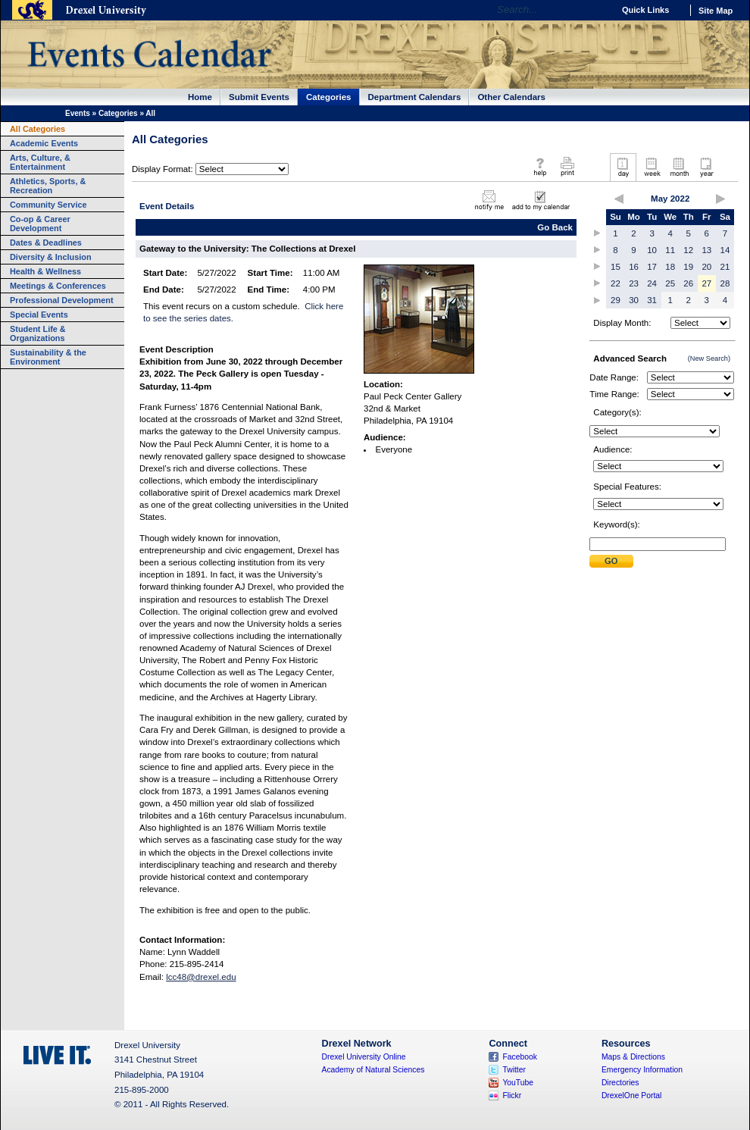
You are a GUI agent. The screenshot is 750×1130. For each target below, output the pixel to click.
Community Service (48, 204)
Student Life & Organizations (38, 333)
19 (688, 266)
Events (77, 113)
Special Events (39, 314)
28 (725, 283)
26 (688, 283)
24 (652, 283)
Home (200, 97)
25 (670, 283)
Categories (329, 97)
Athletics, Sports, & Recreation (48, 186)
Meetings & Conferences (58, 285)
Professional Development (62, 300)
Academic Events (44, 143)
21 (725, 266)
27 (706, 283)
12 (688, 250)
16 (634, 266)
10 (652, 250)
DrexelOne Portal (631, 1095)
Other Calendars (511, 97)
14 (725, 250)
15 (615, 266)
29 (615, 300)
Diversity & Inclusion (51, 256)
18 (670, 266)
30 (634, 300)
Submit (611, 561)
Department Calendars (414, 97)
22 (615, 283)
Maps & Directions (633, 1057)
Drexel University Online (364, 1057)
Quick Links (645, 9)
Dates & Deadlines (46, 242)
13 (706, 250)
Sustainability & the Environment (48, 357)
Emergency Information (642, 1070)
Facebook (519, 1057)
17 (652, 266)
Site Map (715, 10)
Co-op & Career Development (40, 223)
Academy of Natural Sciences (373, 1070)
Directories (620, 1082)
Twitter (514, 1070)
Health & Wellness (45, 271)
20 (706, 266)
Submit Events (259, 97)
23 (634, 283)
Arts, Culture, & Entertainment (40, 162)
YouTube (517, 1082)
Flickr (511, 1095)
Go (598, 10)
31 (652, 300)
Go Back (555, 227)
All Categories (37, 128)
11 (670, 250)
